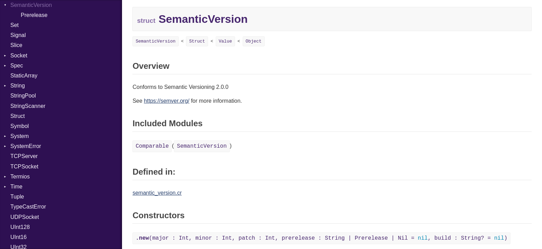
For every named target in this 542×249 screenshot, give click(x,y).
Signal (18, 35)
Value (225, 41)
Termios (20, 176)
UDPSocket (24, 217)
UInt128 (20, 227)
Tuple (17, 197)
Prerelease (34, 15)
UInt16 (18, 237)
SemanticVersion (155, 41)
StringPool (23, 96)
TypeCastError (28, 207)
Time (16, 187)
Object (254, 41)
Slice (16, 45)
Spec (16, 65)
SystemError (25, 146)
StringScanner (27, 106)
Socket (18, 55)
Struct (17, 116)
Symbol (19, 126)
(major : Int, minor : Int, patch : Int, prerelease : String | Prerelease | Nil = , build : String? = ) (321, 238)
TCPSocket (24, 166)
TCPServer (24, 156)
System (19, 136)
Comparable (152, 146)
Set (14, 25)
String (17, 86)
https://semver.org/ (166, 101)
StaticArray (23, 76)
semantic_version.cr (156, 193)
